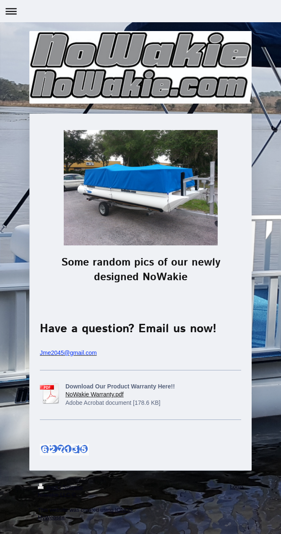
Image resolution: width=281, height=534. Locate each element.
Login (236, 487)
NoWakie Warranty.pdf (94, 394)
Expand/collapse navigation (140, 11)
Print (49, 487)
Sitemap (72, 487)
